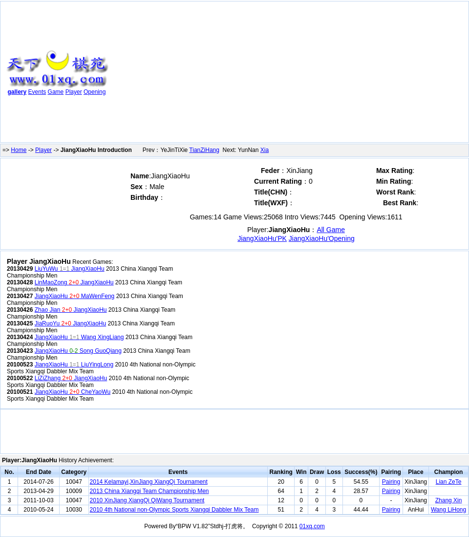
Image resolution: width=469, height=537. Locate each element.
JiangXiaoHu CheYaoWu (72, 391)
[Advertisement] (244, 73)
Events (37, 91)
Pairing (391, 481)
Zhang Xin (448, 500)
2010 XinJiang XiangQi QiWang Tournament (147, 500)
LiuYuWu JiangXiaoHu (70, 268)
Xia (264, 150)
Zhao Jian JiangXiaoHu (71, 309)
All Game (331, 230)
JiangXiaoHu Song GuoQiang (78, 350)
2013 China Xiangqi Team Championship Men (149, 491)
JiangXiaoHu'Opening (322, 238)
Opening (95, 91)
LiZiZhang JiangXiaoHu (71, 378)
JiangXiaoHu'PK (262, 238)
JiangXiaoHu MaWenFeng (75, 296)
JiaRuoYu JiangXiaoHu (70, 323)
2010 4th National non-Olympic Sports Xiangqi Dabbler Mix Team (174, 509)
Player (73, 91)
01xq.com (312, 526)
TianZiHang (204, 150)
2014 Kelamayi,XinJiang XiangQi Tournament (149, 481)
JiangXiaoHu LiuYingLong (74, 364)
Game (56, 91)
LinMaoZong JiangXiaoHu (74, 282)
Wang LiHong (448, 509)
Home (18, 150)
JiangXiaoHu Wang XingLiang (79, 337)
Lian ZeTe (449, 481)
